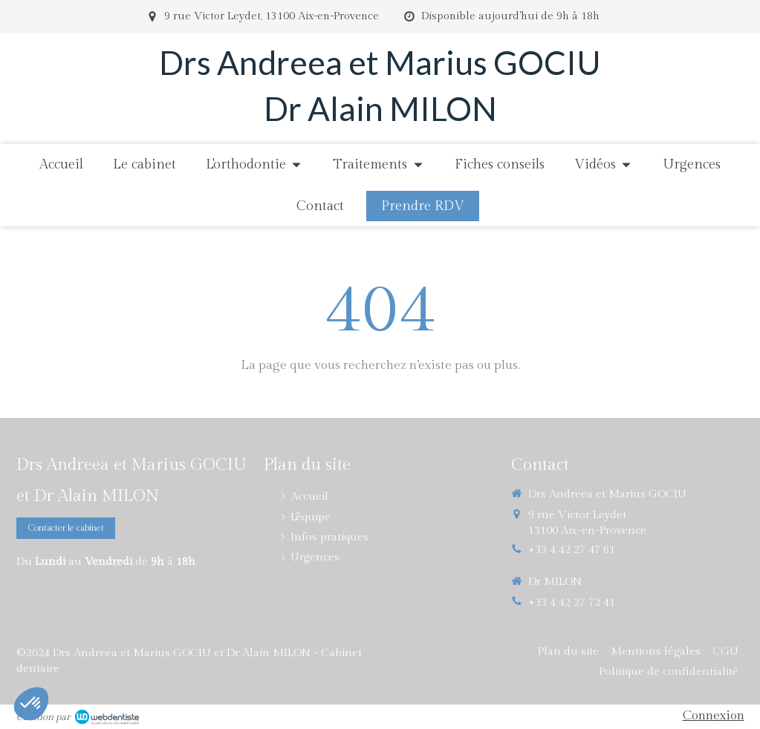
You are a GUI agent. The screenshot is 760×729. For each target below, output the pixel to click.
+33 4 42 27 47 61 (571, 549)
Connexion (713, 715)
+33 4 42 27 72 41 (571, 602)
